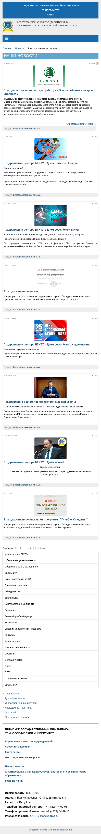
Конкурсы (10, 635)
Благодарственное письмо (22, 291)
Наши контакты (14, 766)
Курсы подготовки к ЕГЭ (18, 579)
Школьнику (11, 573)
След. (43, 548)
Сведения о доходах (17, 746)
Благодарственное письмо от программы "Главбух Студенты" (46, 519)
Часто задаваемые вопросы (22, 757)
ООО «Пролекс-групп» (44, 816)
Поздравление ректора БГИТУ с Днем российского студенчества (47, 344)
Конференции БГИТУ (16, 554)
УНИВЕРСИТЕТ (50, 10)
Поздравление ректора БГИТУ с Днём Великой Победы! (41, 163)
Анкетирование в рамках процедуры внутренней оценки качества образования (45, 773)
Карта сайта (12, 752)
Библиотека (11, 597)
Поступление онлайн (17, 717)
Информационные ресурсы (21, 702)
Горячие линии (14, 780)
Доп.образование (15, 698)
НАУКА (50, 14)
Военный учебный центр (18, 616)
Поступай (10, 712)
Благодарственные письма (26, 128)
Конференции (12, 641)
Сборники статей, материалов (21, 566)
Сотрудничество (13, 660)
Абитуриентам (12, 591)
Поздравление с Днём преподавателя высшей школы (40, 401)
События (10, 653)
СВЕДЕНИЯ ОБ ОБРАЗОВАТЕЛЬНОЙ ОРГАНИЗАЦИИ (50, 5)
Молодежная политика (18, 707)
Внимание (10, 610)
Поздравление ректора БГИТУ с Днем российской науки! (42, 229)
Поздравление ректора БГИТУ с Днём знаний (34, 462)
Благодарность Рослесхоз (82, 124)
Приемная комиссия (16, 585)
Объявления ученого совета (20, 560)
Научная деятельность (17, 647)
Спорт (8, 666)
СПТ (7, 672)
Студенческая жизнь (16, 678)
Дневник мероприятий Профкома (23, 628)
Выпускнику (11, 622)
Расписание (12, 693)
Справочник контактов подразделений (29, 741)
